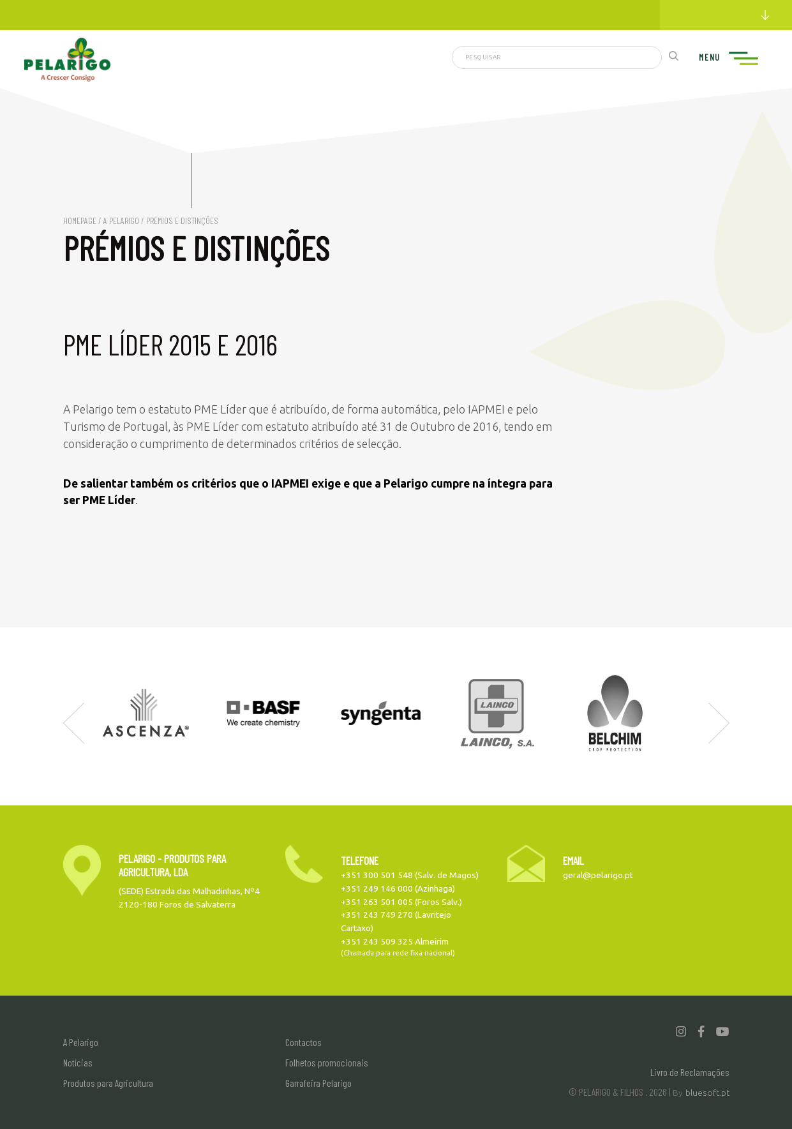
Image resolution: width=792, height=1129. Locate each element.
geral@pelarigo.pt (598, 875)
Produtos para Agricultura (108, 1083)
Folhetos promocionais (326, 1062)
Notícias (78, 1062)
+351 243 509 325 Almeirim (395, 941)
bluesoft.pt (707, 1093)
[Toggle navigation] (741, 58)
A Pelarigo (121, 220)
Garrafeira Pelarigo (318, 1083)
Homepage (79, 220)
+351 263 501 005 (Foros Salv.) (401, 902)
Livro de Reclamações (689, 1072)
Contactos (303, 1042)
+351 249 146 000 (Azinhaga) (398, 888)
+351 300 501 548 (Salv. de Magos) (410, 875)
